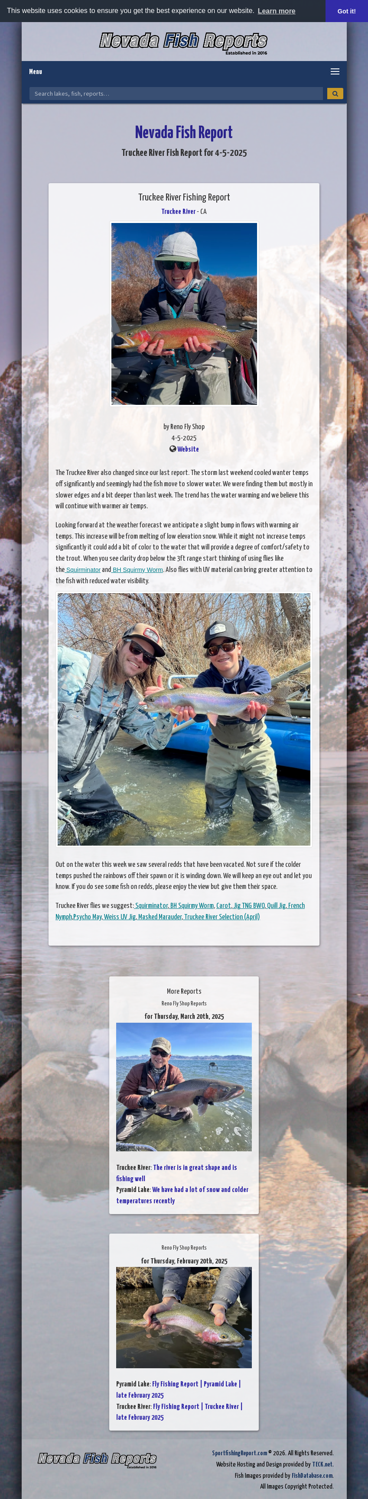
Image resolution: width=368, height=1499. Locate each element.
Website (188, 449)
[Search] (335, 93)
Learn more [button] (277, 11)
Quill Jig (276, 906)
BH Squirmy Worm (137, 569)
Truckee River (178, 212)
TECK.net (322, 1464)
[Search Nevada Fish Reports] (176, 93)
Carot (223, 906)
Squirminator (83, 569)
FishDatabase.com (312, 1476)
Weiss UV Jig (119, 917)
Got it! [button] (347, 11)
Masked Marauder (159, 917)
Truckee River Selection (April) (221, 917)
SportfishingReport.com (239, 1453)
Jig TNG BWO (248, 906)
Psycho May (87, 917)
